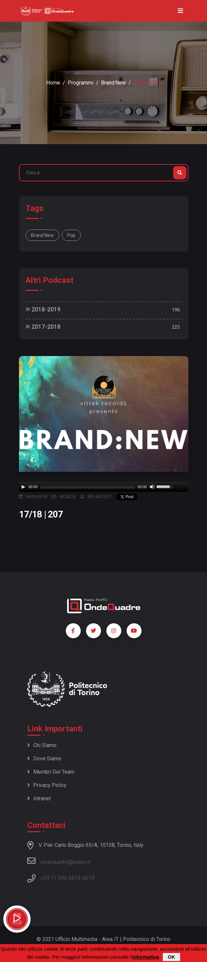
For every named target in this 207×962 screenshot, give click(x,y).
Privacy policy (46, 785)
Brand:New (113, 83)
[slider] (87, 486)
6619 (88, 878)
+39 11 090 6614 (60, 878)
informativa (145, 957)
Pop (71, 235)
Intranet (39, 798)
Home (53, 83)
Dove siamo (44, 758)
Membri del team (50, 772)
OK (171, 957)
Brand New (42, 235)
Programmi (80, 83)
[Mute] (152, 486)
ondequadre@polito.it (58, 861)
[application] (103, 487)
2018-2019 (43, 309)
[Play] (23, 486)
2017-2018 (43, 326)
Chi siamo (41, 745)
